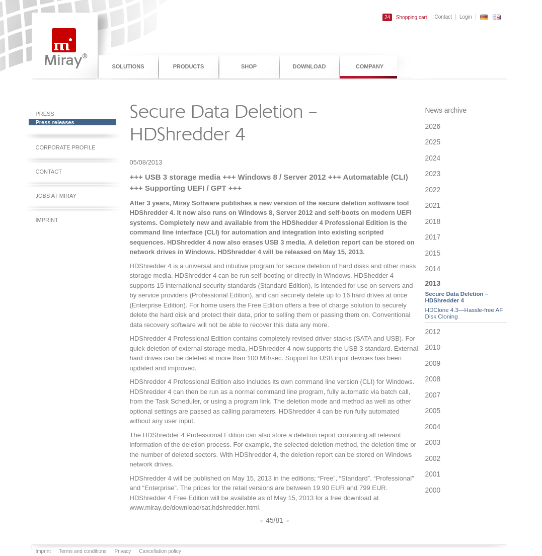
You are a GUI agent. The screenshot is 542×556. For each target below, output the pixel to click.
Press (45, 114)
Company (369, 66)
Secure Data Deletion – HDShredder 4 (457, 296)
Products (188, 66)
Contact (443, 17)
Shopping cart (404, 17)
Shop (249, 66)
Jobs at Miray (56, 196)
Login (465, 17)
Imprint (47, 220)
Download (309, 66)
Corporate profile (66, 147)
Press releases (55, 122)
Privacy (123, 551)
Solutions (128, 66)
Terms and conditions (83, 551)
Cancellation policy (160, 551)
